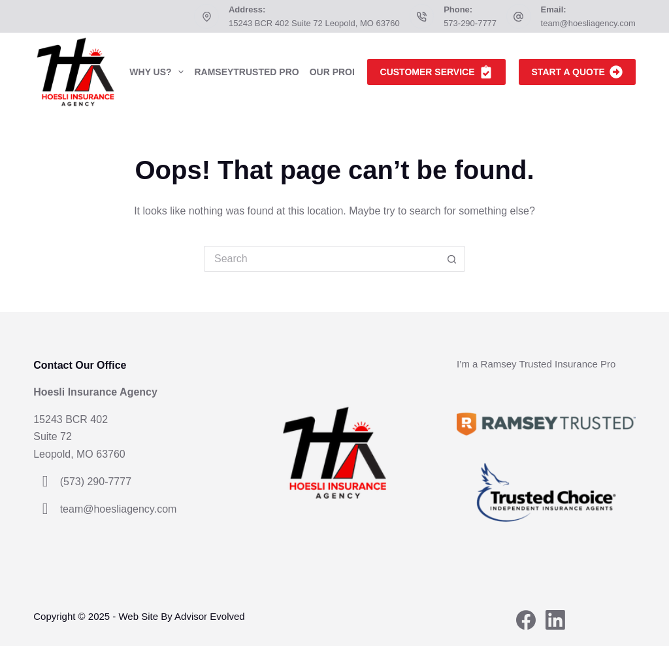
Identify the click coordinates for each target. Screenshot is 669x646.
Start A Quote (577, 71)
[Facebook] (526, 620)
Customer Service (436, 71)
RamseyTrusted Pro (246, 72)
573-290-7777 (470, 23)
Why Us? (159, 72)
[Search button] (452, 259)
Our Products (355, 72)
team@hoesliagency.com (588, 23)
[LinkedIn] (555, 620)
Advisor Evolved (209, 616)
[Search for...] (321, 259)
